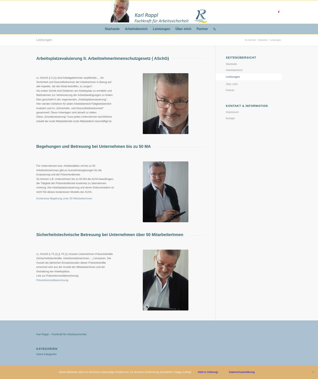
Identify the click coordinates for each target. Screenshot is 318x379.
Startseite (231, 63)
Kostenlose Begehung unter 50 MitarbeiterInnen (64, 198)
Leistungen (44, 40)
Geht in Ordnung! (208, 372)
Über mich (232, 84)
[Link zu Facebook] (279, 12)
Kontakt (230, 118)
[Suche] (213, 29)
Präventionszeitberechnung (52, 280)
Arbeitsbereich (234, 70)
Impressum (232, 112)
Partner (230, 90)
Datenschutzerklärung (242, 372)
